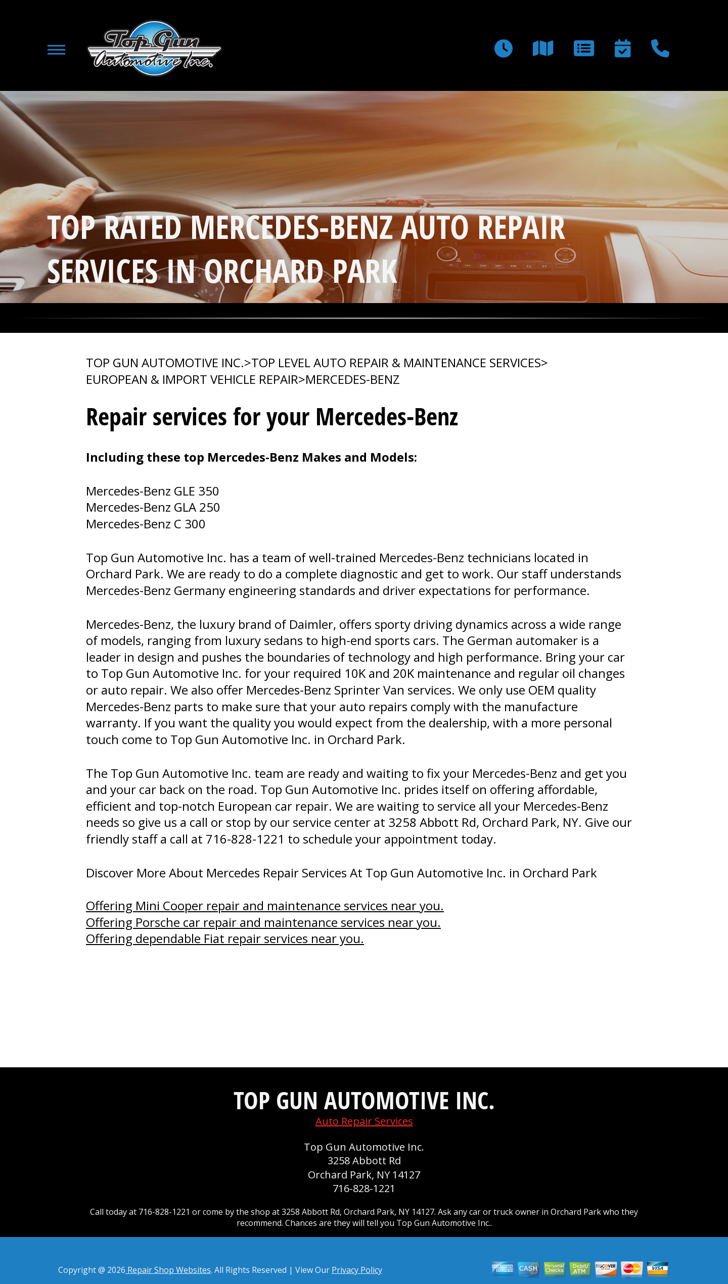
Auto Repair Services (364, 1121)
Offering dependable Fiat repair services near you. (225, 938)
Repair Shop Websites (168, 1269)
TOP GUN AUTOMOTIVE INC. (165, 363)
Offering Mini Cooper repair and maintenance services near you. (265, 905)
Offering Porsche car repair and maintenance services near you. (263, 922)
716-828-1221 (245, 838)
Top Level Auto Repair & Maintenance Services (396, 363)
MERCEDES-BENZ (352, 379)
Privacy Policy (357, 1269)
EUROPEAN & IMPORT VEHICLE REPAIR (192, 379)
